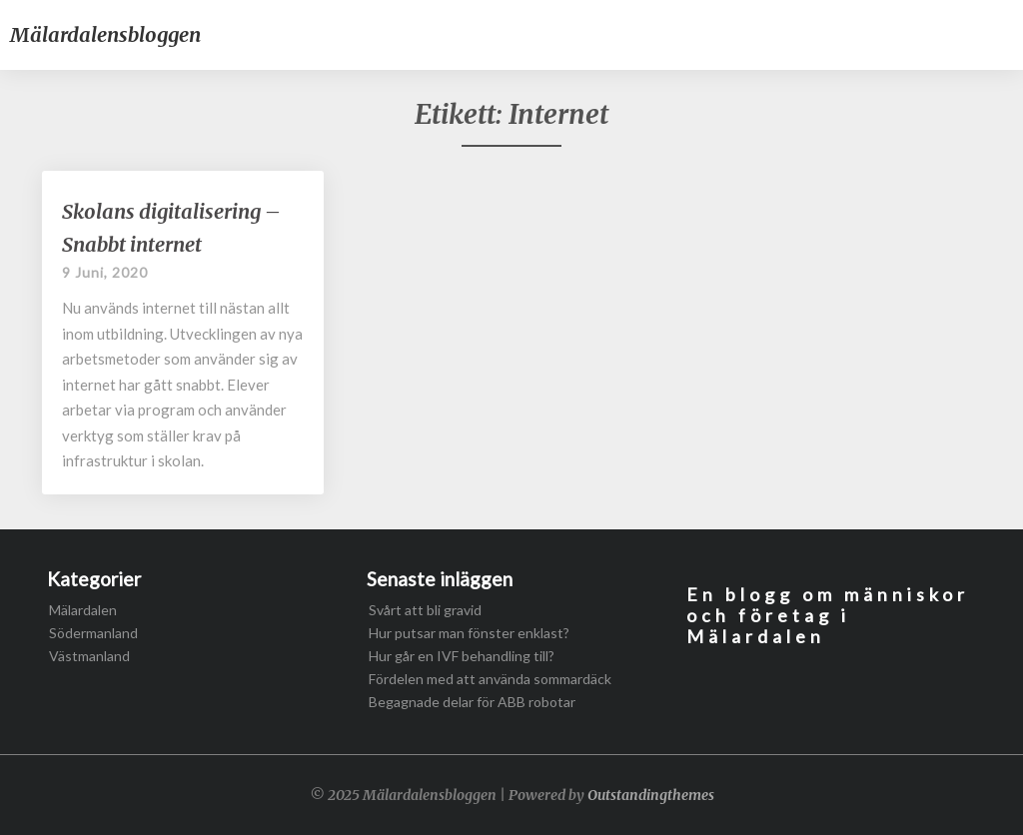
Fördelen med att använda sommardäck (490, 678)
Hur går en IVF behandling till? (461, 655)
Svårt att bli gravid (425, 609)
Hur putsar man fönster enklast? (469, 632)
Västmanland (89, 655)
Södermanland (93, 632)
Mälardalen (83, 609)
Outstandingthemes (650, 795)
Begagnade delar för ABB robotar (472, 701)
